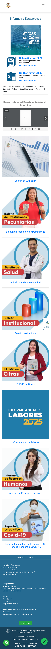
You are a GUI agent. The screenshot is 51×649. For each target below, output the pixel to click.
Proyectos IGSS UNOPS (25, 557)
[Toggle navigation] (43, 5)
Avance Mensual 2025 (27, 66)
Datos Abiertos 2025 (30, 58)
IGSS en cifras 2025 (30, 73)
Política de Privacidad (25, 632)
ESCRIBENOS (25, 623)
